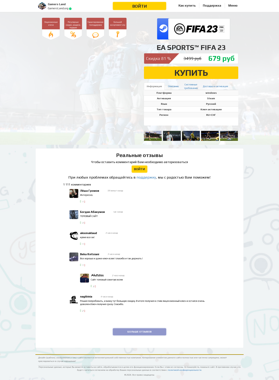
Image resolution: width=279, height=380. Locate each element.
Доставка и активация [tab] (215, 86)
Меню (233, 5)
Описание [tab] (173, 86)
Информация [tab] (154, 86)
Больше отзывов (139, 331)
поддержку (146, 177)
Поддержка (212, 5)
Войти (139, 6)
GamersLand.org (58, 8)
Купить (191, 73)
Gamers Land (57, 4)
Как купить (187, 5)
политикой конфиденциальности (184, 370)
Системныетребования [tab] (191, 86)
